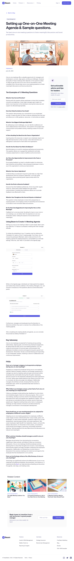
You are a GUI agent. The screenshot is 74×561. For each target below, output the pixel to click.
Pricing (39, 3)
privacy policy (61, 106)
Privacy (30, 557)
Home (14, 3)
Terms (26, 557)
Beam (17, 464)
